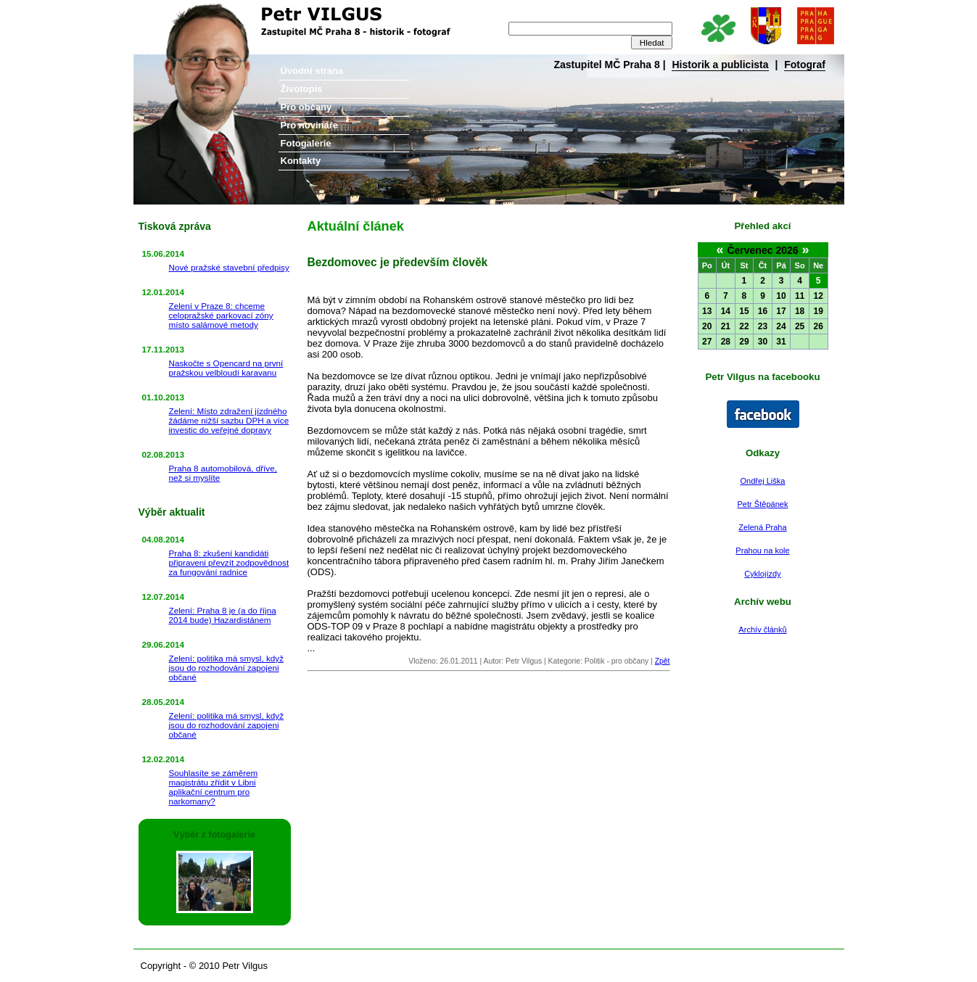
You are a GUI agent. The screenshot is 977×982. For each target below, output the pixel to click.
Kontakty (301, 160)
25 (799, 326)
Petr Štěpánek (762, 504)
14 (725, 311)
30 (762, 342)
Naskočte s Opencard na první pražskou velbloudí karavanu (226, 367)
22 (744, 326)
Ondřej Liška (762, 480)
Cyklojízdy (762, 573)
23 (762, 326)
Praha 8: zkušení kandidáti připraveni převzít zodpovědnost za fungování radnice (229, 562)
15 (744, 311)
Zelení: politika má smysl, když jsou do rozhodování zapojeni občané (226, 667)
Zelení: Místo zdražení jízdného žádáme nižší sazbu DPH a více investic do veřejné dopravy (229, 420)
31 (781, 342)
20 (707, 326)
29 (744, 342)
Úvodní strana (312, 70)
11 (799, 296)
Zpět (662, 661)
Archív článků (762, 629)
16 (762, 311)
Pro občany (306, 107)
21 (725, 326)
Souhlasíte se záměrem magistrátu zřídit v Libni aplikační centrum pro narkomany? (213, 787)
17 (781, 311)
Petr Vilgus (182, 11)
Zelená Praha (762, 527)
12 (818, 296)
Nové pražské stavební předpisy (229, 267)
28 (725, 342)
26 (818, 326)
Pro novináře (309, 125)
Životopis (302, 88)
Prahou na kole (762, 550)
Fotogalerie (306, 143)
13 (707, 311)
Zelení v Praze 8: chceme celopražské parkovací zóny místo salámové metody (221, 315)
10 (781, 296)
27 (707, 342)
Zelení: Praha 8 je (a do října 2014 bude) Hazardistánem (222, 615)
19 (818, 311)
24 (781, 326)
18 (799, 311)
